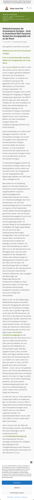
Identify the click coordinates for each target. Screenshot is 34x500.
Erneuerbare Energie (20, 42)
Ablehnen (17, 487)
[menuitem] (26, 8)
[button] (31, 462)
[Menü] (30, 8)
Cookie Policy (10, 497)
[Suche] (26, 8)
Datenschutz (17, 497)
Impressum (24, 497)
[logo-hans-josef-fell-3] (14, 8)
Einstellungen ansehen (17, 493)
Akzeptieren (17, 482)
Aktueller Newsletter (10, 14)
